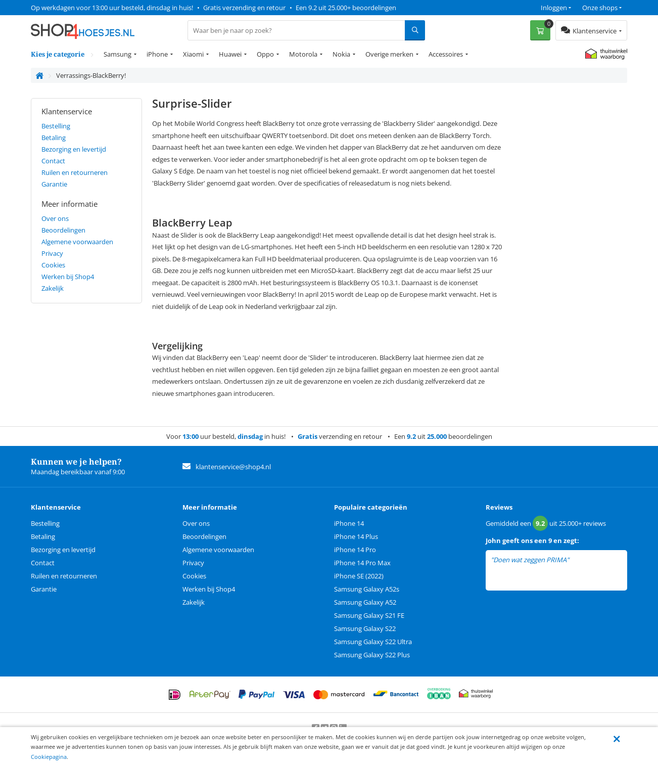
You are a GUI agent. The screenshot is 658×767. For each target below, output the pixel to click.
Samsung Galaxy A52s (366, 589)
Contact (53, 160)
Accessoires (446, 54)
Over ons (55, 218)
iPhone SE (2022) (359, 575)
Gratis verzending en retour (244, 7)
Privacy (52, 253)
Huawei (230, 54)
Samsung (117, 54)
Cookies (53, 264)
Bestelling (55, 125)
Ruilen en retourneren (74, 172)
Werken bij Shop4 (67, 276)
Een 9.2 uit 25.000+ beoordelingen (346, 7)
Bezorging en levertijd (73, 149)
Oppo (265, 54)
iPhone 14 (349, 523)
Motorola (303, 54)
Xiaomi (193, 54)
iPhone (157, 54)
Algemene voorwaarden (77, 241)
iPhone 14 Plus (356, 536)
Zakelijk (52, 288)
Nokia (341, 54)
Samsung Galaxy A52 (365, 602)
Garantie (54, 184)
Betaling (53, 137)
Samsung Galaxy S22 (365, 628)
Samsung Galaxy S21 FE (369, 615)
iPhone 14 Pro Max (362, 562)
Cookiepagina (49, 756)
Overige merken (389, 54)
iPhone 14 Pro (355, 549)
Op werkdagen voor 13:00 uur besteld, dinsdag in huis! (112, 7)
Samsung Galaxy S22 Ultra (373, 641)
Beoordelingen (63, 230)
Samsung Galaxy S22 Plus (372, 654)
